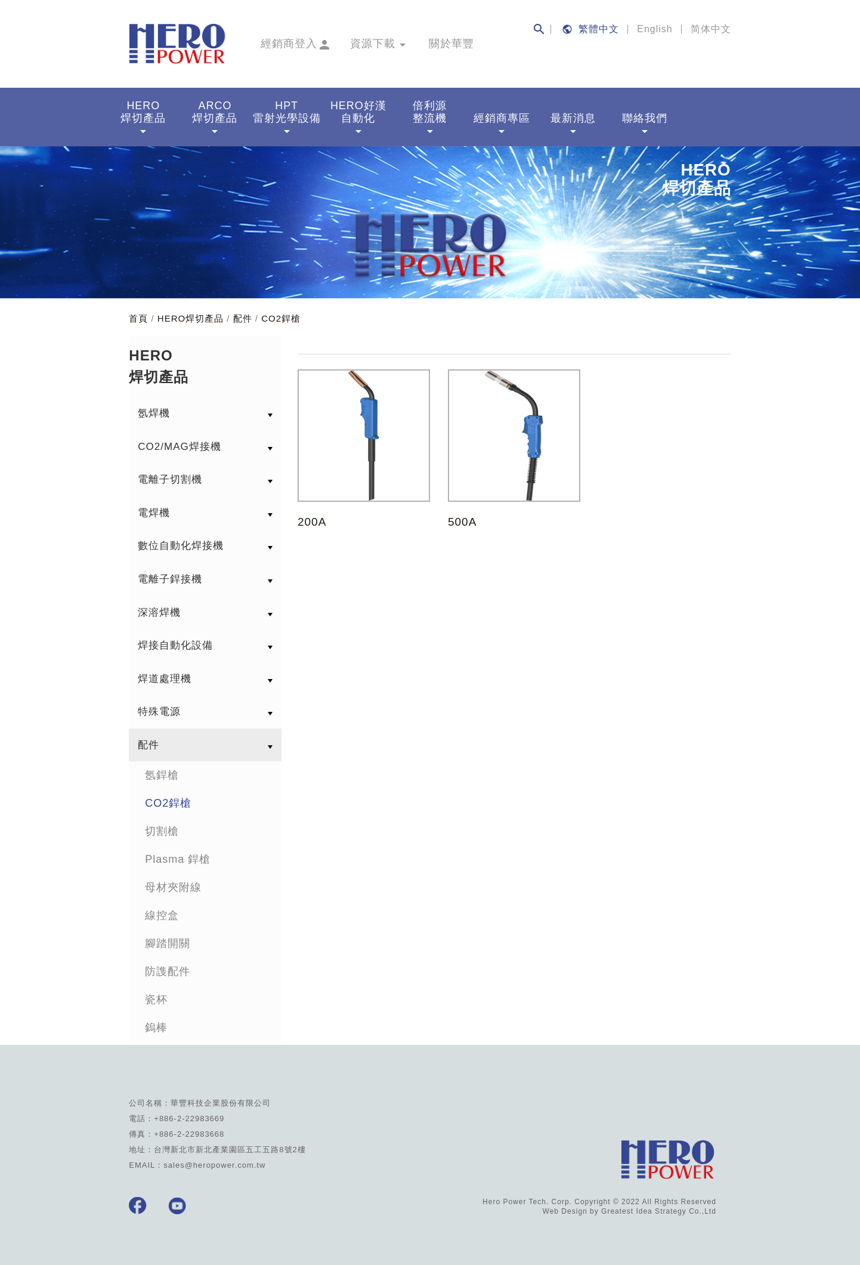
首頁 (138, 316)
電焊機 (154, 510)
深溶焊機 (159, 610)
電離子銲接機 (170, 576)
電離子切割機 (170, 477)
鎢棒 (156, 1026)
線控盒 (162, 914)
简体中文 (711, 29)
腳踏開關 (167, 942)
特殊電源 (159, 709)
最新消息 (573, 123)
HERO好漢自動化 (358, 118)
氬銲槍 (162, 773)
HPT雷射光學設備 (287, 118)
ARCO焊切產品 (214, 118)
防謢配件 (167, 970)
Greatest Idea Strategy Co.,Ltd (658, 1209)
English (654, 29)
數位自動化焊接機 (181, 544)
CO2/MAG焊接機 (179, 444)
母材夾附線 (173, 885)
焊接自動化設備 (175, 643)
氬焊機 (154, 411)
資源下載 (372, 44)
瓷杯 (156, 998)
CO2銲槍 (281, 316)
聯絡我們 (644, 123)
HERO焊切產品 (143, 118)
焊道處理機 (164, 676)
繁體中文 (599, 29)
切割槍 (162, 829)
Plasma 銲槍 (178, 857)
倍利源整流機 (430, 118)
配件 (242, 316)
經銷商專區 (502, 123)
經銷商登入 (289, 44)
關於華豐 (451, 44)
